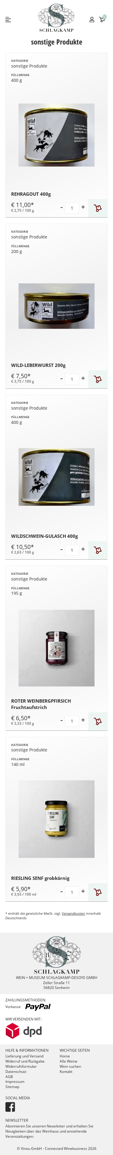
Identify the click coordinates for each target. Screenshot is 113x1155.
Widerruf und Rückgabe (25, 1061)
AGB (9, 1076)
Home (65, 1056)
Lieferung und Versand (24, 1056)
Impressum (14, 1081)
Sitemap (12, 1086)
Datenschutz (16, 1071)
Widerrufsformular (21, 1066)
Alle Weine (68, 1061)
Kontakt (66, 1071)
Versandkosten (73, 913)
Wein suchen (70, 1066)
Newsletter (16, 1120)
